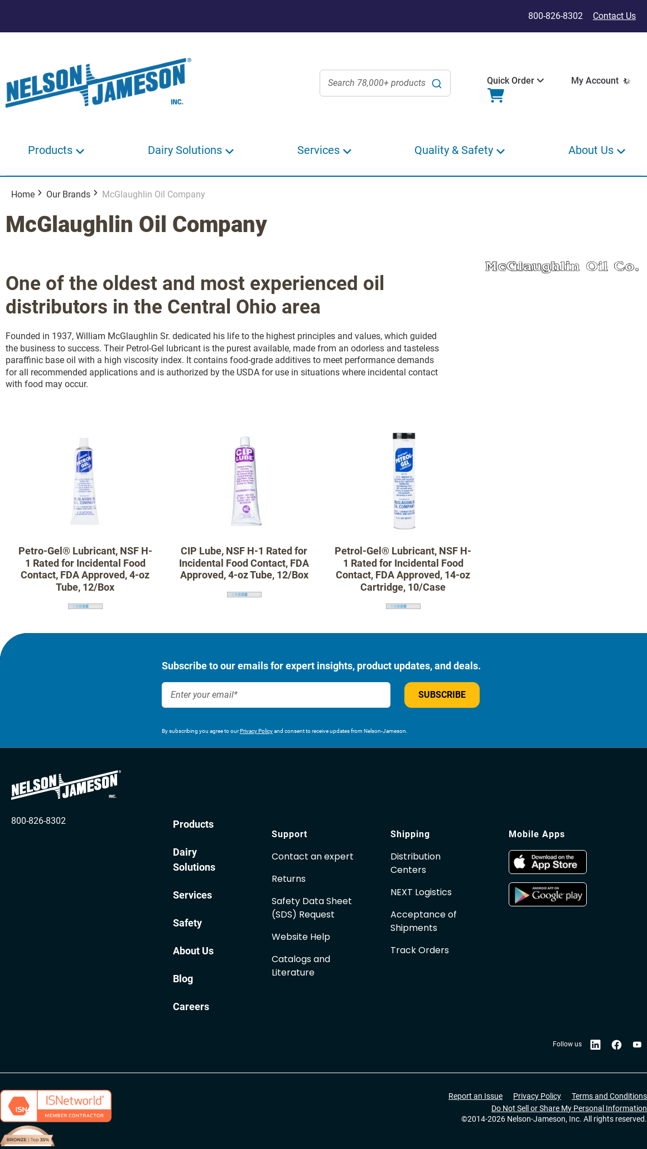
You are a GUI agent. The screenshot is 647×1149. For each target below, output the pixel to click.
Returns (289, 878)
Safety (187, 923)
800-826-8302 (38, 820)
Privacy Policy (256, 731)
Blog (183, 978)
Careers (191, 1006)
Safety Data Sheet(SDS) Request (312, 908)
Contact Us (614, 16)
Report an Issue (475, 1096)
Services (192, 895)
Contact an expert (313, 856)
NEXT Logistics (421, 892)
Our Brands (68, 194)
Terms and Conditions (609, 1096)
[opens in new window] (548, 871)
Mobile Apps (537, 834)
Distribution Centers (415, 863)
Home (23, 194)
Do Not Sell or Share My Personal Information (569, 1108)
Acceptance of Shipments (423, 921)
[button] (510, 81)
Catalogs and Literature (301, 966)
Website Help (301, 936)
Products (193, 824)
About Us (193, 951)
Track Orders (419, 950)
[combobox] (385, 83)
